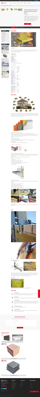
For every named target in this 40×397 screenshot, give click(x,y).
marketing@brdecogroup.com (4, 386)
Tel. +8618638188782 (3, 385)
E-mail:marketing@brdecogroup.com (28, 0)
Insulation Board (6, 5)
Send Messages (32, 380)
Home (1, 5)
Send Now (20, 327)
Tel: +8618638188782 (21, 0)
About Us (22, 382)
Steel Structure (3, 40)
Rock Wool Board (10, 5)
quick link (23, 380)
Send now (34, 391)
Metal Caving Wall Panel (4, 33)
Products (4, 5)
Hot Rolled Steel (3, 41)
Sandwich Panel (3, 32)
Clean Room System (4, 36)
